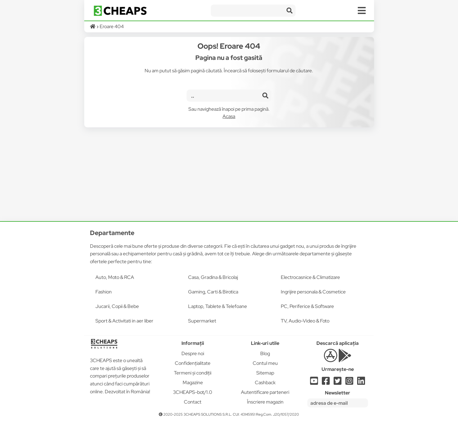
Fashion (103, 292)
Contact (192, 402)
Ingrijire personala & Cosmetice (313, 292)
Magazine (193, 382)
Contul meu (265, 363)
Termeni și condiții (192, 373)
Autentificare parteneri (265, 392)
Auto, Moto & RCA (114, 277)
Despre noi (192, 353)
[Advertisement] (229, 174)
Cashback (265, 382)
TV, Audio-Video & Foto (305, 321)
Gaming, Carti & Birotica (213, 292)
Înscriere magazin (265, 402)
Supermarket (202, 321)
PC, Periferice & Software (307, 306)
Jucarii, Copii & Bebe (117, 306)
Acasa (229, 116)
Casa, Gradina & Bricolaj (213, 277)
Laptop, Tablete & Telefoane (217, 306)
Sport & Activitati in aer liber (124, 321)
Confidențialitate (192, 363)
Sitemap (265, 373)
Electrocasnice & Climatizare (310, 277)
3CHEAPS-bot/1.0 (192, 392)
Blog (265, 353)
